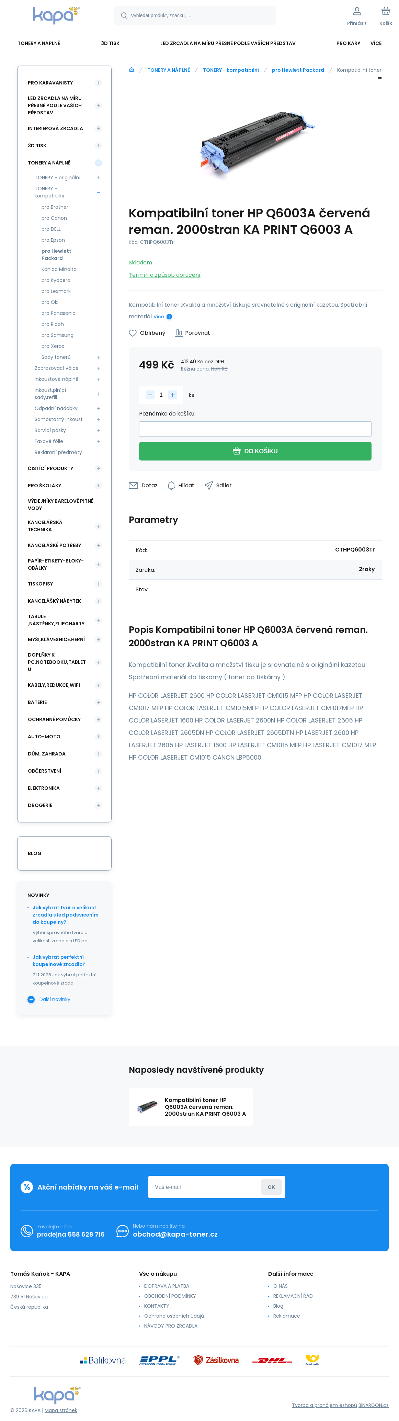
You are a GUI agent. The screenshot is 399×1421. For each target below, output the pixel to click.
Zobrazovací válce (57, 368)
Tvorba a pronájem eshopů (324, 1405)
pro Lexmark (56, 291)
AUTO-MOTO (44, 736)
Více (158, 316)
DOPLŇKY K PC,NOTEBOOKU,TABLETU (57, 662)
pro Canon (54, 218)
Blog (278, 1306)
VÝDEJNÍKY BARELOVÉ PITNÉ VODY (60, 505)
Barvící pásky (50, 430)
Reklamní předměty (58, 452)
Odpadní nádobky (56, 408)
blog (35, 853)
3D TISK (37, 145)
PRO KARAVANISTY (50, 82)
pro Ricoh (53, 324)
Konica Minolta (59, 269)
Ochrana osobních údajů (174, 1315)
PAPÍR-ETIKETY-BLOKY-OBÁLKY (56, 564)
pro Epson (53, 240)
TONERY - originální (57, 177)
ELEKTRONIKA (44, 788)
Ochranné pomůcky (54, 719)
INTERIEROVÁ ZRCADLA (55, 128)
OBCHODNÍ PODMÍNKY (170, 1296)
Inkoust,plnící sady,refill (50, 394)
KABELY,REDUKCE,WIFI (54, 685)
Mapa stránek (61, 1410)
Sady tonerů (56, 357)
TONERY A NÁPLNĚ (168, 70)
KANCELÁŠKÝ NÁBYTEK (54, 601)
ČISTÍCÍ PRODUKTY (50, 468)
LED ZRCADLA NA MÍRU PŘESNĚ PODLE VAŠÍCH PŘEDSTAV (55, 105)
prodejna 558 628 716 (71, 1234)
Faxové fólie (49, 441)
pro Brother (55, 207)
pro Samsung (57, 335)
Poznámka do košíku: (167, 414)
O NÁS (280, 1286)
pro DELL (51, 229)
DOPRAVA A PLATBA (166, 1286)
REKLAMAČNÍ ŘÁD (293, 1296)
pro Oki (50, 302)
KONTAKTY (156, 1306)
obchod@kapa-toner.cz (175, 1234)
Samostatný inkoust (59, 419)
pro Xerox (53, 346)
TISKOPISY (40, 583)
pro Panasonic (59, 313)
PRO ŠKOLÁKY (44, 485)
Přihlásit (271, 1187)
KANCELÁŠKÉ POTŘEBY (54, 545)
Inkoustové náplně (57, 379)
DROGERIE (40, 805)
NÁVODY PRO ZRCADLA (170, 1325)
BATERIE (37, 702)
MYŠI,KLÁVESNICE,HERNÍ (56, 639)
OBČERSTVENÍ (44, 771)
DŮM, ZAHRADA (47, 753)
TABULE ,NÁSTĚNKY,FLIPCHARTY (56, 620)
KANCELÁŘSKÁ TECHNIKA (45, 526)
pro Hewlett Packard (298, 70)
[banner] (56, 16)
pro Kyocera (56, 280)
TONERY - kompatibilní (231, 70)
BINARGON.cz (373, 1405)
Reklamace (286, 1315)
